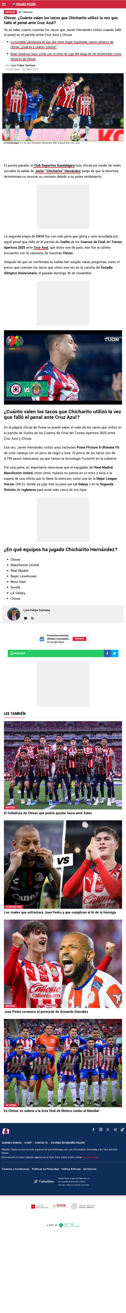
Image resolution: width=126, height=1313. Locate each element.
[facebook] (93, 1129)
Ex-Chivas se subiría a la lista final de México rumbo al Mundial (51, 1111)
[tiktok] (122, 1129)
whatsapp (17, 653)
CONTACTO (41, 1143)
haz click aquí (90, 1157)
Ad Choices (89, 1169)
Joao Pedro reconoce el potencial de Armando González (46, 1011)
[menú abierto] (3, 4)
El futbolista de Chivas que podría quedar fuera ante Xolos (48, 813)
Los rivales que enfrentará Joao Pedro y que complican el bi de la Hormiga (60, 912)
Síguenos (79, 639)
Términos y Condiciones (16, 1169)
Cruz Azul (41, 247)
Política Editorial (71, 1169)
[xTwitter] (108, 1129)
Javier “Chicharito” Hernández (58, 171)
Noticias (27, 12)
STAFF (28, 1143)
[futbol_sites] (44, 1181)
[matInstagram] (101, 1129)
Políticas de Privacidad (45, 1169)
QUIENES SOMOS (12, 1143)
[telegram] (115, 1129)
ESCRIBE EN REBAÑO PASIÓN (67, 1143)
